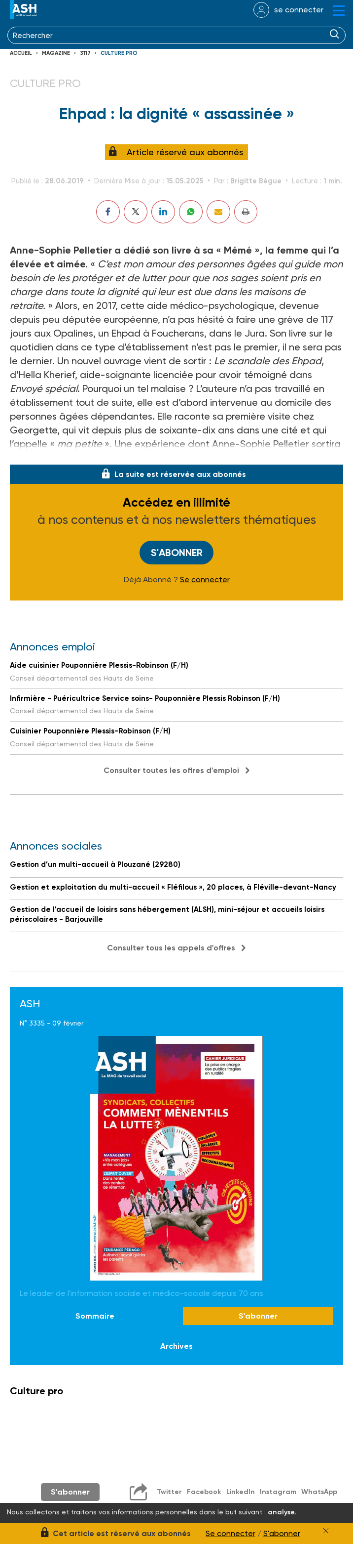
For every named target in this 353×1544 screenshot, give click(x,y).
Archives (176, 1346)
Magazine (56, 53)
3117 (85, 53)
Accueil (21, 53)
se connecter (298, 9)
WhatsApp (319, 1492)
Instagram (278, 1492)
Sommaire (94, 1316)
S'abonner (177, 552)
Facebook (204, 1492)
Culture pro (119, 53)
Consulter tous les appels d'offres (171, 947)
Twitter (169, 1492)
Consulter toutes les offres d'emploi (171, 770)
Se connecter (205, 579)
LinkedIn (240, 1492)
